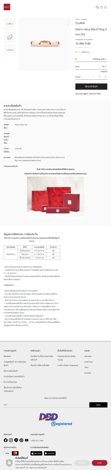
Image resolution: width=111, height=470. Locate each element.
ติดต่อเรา (7, 356)
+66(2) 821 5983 (36, 440)
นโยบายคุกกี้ (20, 467)
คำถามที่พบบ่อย (10, 382)
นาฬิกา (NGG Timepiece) (67, 365)
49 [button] (103, 66)
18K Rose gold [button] (98, 59)
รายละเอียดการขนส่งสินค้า (14, 376)
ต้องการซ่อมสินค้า (11, 371)
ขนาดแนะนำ (104, 71)
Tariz (86, 367)
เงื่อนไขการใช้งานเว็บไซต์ (39, 365)
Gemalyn (88, 356)
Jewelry (84, 19)
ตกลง (99, 462)
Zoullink (87, 373)
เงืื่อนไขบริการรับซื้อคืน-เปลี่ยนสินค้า (13, 389)
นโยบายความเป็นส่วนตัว (38, 467)
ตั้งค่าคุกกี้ (82, 462)
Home (77, 19)
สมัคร (98, 404)
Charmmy (88, 362)
